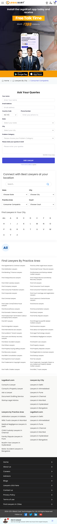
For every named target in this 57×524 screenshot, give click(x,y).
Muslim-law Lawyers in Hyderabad (11, 444)
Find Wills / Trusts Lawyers (38, 369)
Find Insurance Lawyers (37, 326)
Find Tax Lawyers (35, 359)
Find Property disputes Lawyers (40, 349)
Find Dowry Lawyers (36, 312)
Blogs (27, 481)
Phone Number (26, 111)
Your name (5, 96)
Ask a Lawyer (7, 392)
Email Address (7, 104)
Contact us (27, 490)
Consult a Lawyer (9, 385)
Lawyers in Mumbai (38, 400)
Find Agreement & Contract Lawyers (13, 266)
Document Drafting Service (13, 396)
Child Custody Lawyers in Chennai (12, 431)
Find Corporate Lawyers (9, 293)
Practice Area (7, 200)
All (4, 218)
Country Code (6, 111)
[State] (15, 194)
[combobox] (10, 115)
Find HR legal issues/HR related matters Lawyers (40, 322)
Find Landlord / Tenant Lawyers (12, 333)
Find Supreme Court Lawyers (11, 359)
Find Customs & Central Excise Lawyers (40, 299)
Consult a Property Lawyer (12, 389)
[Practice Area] (15, 204)
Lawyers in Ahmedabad (39, 389)
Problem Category (8, 134)
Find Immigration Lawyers (10, 326)
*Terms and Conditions (26, 164)
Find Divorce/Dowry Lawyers (11, 309)
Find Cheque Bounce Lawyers (11, 278)
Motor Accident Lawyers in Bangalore (12, 450)
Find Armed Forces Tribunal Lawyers (42, 269)
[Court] (42, 204)
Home (6, 81)
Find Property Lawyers (37, 345)
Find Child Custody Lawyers (11, 283)
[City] (42, 194)
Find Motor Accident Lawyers (11, 342)
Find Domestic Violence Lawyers (12, 312)
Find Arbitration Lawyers (9, 269)
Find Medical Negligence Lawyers (41, 337)
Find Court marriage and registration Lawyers (42, 294)
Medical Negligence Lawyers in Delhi (14, 425)
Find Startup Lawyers (37, 356)
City (30, 190)
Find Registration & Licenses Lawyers (42, 352)
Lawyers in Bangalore (39, 408)
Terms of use (27, 499)
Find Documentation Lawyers (39, 309)
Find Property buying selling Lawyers (13, 349)
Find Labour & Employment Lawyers (41, 330)
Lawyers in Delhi (36, 385)
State (4, 190)
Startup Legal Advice (10, 400)
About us (27, 467)
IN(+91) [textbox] (6, 115)
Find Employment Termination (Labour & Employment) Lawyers (14, 317)
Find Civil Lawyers (36, 283)
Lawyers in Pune (36, 392)
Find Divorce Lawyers (37, 304)
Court (31, 200)
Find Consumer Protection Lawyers (13, 290)
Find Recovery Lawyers (9, 352)
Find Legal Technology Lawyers (40, 333)
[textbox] (28, 123)
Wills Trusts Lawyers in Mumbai (14, 420)
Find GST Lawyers (7, 321)
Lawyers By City (21, 81)
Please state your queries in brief (13, 142)
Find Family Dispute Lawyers (39, 316)
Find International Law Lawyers (11, 330)
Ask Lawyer (28, 160)
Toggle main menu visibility (2, 2)
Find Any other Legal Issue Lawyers (41, 266)
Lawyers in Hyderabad (39, 404)
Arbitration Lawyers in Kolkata (14, 416)
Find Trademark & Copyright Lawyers (14, 362)
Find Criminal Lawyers (9, 298)
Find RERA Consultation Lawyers (12, 356)
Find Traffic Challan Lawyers (11, 369)
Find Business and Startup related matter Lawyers (41, 273)
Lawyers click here (27, 485)
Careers (27, 471)
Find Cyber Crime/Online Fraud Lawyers (12, 304)
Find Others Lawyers (8, 345)
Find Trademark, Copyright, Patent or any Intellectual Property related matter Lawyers (42, 364)
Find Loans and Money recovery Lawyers (12, 337)
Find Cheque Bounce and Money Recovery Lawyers (40, 278)
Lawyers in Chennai (38, 396)
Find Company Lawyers (9, 286)
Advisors (27, 476)
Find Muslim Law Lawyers (38, 342)
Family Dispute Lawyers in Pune (12, 437)
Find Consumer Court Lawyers (40, 286)
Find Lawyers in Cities (27, 504)
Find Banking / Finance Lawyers (12, 272)
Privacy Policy (27, 495)
